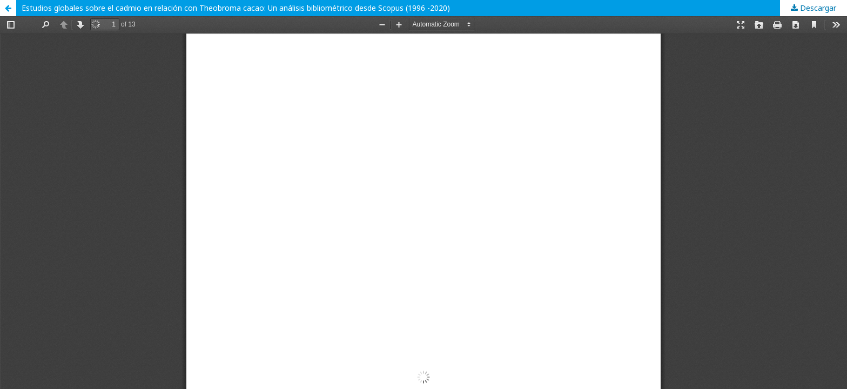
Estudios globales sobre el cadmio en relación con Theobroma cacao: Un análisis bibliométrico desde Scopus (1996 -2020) (236, 8)
